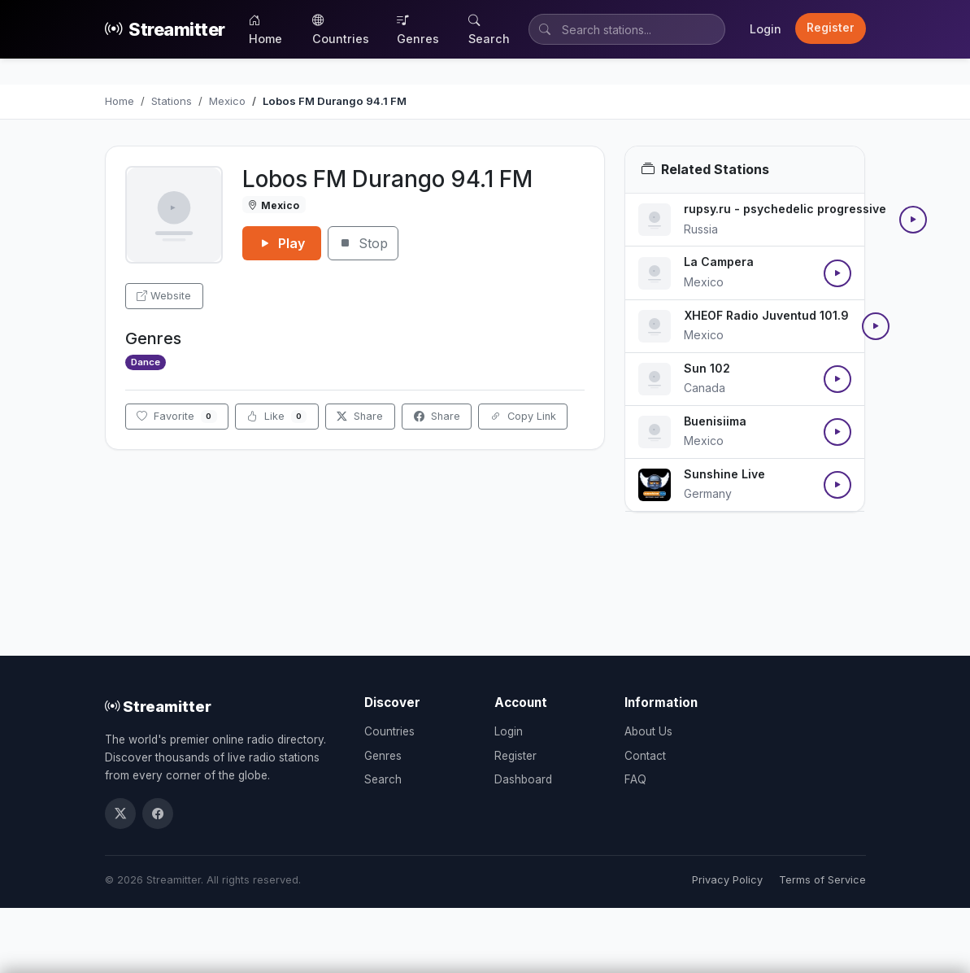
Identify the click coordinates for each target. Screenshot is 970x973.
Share (360, 416)
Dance (145, 362)
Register (831, 27)
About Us (648, 731)
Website (164, 296)
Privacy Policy (727, 880)
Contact (645, 755)
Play (282, 243)
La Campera (719, 261)
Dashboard (523, 779)
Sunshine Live (724, 474)
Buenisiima (715, 421)
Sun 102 (707, 368)
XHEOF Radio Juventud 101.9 (766, 315)
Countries (340, 29)
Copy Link (523, 416)
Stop (363, 243)
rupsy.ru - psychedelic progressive (785, 209)
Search (489, 29)
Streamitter (165, 29)
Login (765, 29)
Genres (418, 29)
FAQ (635, 779)
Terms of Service (822, 880)
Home (265, 29)
